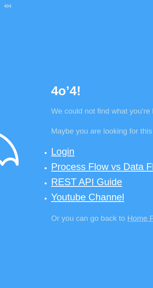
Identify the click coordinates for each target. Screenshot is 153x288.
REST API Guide (86, 181)
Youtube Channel (87, 197)
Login (63, 151)
